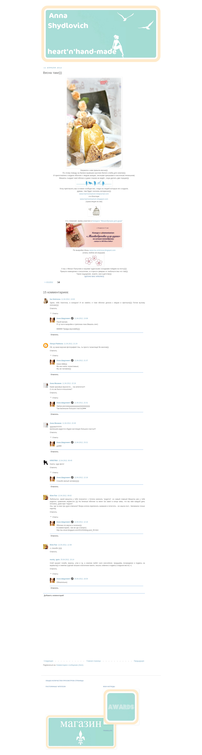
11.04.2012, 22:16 (69, 383)
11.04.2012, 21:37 (81, 361)
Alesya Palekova (56, 344)
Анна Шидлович (63, 318)
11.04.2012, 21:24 (70, 344)
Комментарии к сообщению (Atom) (69, 665)
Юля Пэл (53, 496)
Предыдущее (139, 661)
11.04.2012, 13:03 (68, 299)
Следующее (48, 661)
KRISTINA (54, 461)
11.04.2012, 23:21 (81, 442)
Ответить (53, 308)
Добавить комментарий (54, 595)
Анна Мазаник (55, 383)
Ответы (55, 314)
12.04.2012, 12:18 (81, 522)
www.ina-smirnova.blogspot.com (102, 250)
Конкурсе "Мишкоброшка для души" (107, 221)
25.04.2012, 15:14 (67, 560)
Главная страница (94, 661)
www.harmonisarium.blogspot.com (94, 199)
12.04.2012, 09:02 (65, 496)
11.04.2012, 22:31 (81, 403)
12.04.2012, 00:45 (65, 461)
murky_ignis (55, 560)
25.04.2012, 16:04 (81, 579)
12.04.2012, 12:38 (65, 545)
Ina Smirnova (55, 299)
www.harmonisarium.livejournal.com (94, 194)
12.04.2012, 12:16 (81, 478)
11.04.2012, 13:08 (81, 318)
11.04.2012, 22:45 (69, 423)
